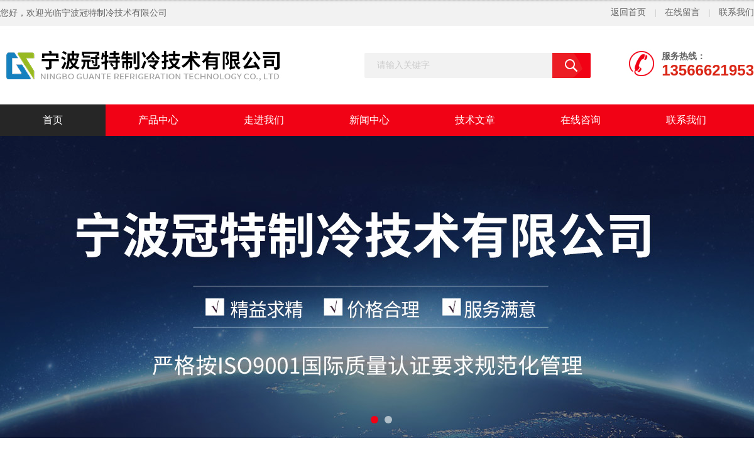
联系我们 (736, 12)
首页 (53, 120)
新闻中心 (369, 120)
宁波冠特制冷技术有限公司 (114, 13)
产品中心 (158, 120)
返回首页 (628, 12)
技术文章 (475, 120)
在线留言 (682, 12)
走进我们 (264, 120)
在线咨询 (580, 120)
